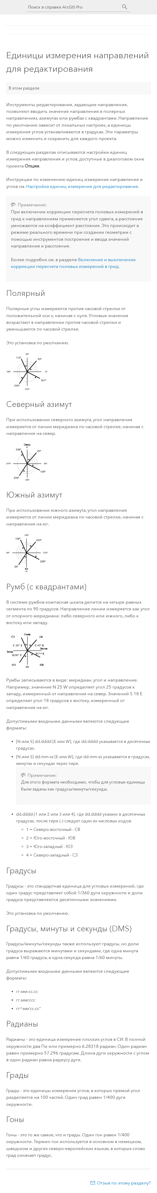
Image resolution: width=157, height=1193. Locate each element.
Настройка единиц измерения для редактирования (82, 186)
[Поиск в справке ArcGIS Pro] (73, 7)
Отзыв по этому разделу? (124, 1182)
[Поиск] (124, 7)
